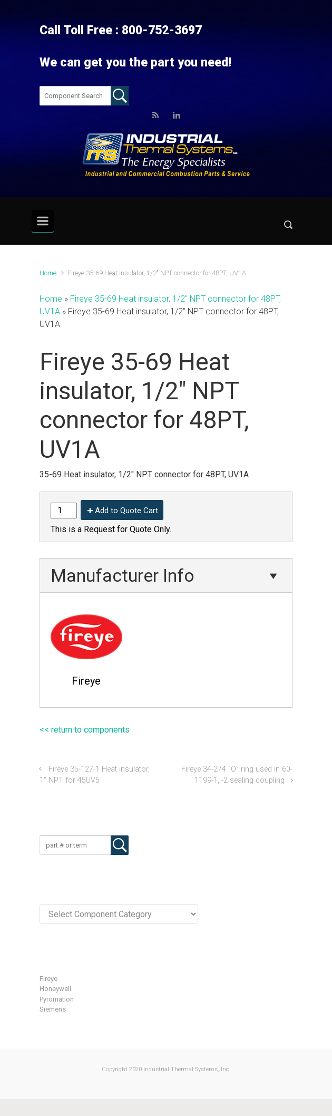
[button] (288, 227)
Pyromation (57, 999)
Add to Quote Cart (126, 510)
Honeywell (55, 989)
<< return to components (85, 730)
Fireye (48, 979)
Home (48, 273)
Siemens (53, 1009)
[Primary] (43, 221)
